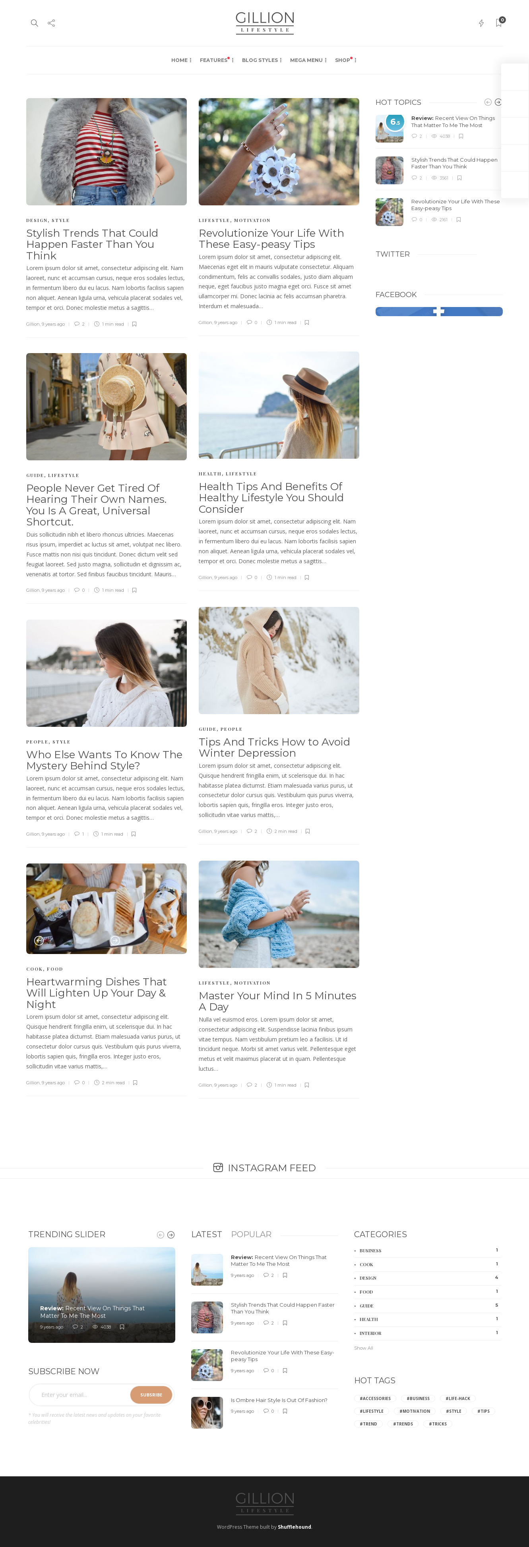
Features (215, 60)
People (232, 729)
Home (179, 60)
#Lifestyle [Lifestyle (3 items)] (372, 1411)
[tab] (206, 1234)
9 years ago (53, 324)
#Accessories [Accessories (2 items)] (375, 1398)
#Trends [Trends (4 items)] (403, 1424)
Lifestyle (214, 220)
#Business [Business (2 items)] (418, 1398)
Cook (34, 969)
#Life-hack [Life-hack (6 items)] (458, 1398)
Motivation (252, 220)
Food (55, 969)
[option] (106, 908)
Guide (35, 475)
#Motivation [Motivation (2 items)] (414, 1411)
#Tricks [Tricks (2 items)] (438, 1424)
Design (37, 220)
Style (61, 220)
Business (430, 1250)
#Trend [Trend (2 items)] (368, 1424)
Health (210, 474)
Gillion (33, 324)
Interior (430, 1333)
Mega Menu (306, 60)
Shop (344, 60)
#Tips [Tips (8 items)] (483, 1411)
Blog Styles (260, 60)
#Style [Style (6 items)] (453, 1411)
